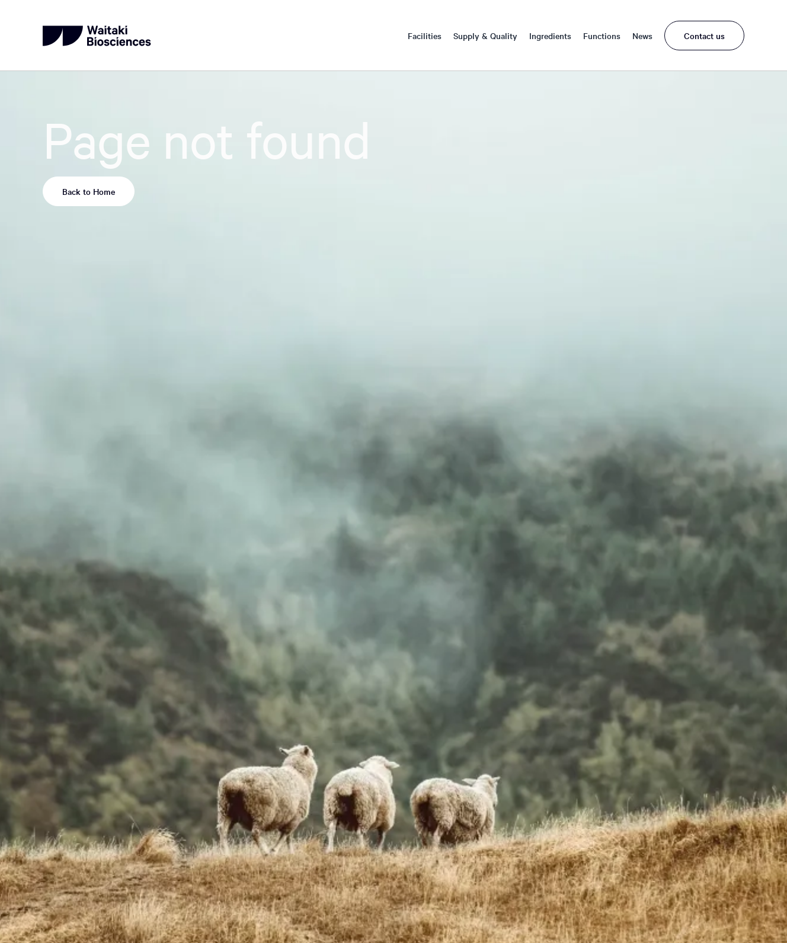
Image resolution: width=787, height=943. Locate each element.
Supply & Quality (485, 35)
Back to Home (88, 191)
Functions (601, 35)
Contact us (704, 35)
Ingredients (550, 35)
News (642, 35)
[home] (98, 35)
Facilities (425, 35)
